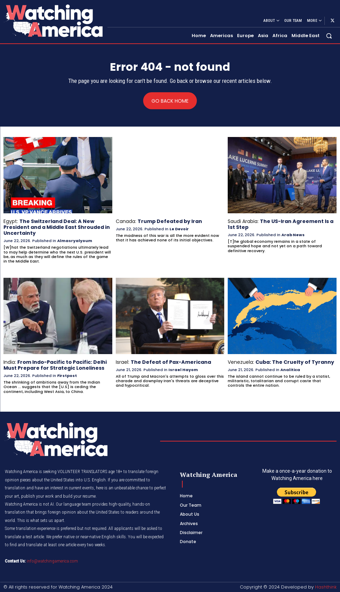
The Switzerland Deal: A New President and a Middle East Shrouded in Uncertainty (56, 227)
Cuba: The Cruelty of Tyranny (294, 361)
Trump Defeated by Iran (170, 221)
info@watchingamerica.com (52, 560)
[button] (329, 35)
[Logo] (53, 20)
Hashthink (326, 586)
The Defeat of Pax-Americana (171, 361)
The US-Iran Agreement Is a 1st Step (280, 224)
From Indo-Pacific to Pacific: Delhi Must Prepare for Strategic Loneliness (55, 364)
